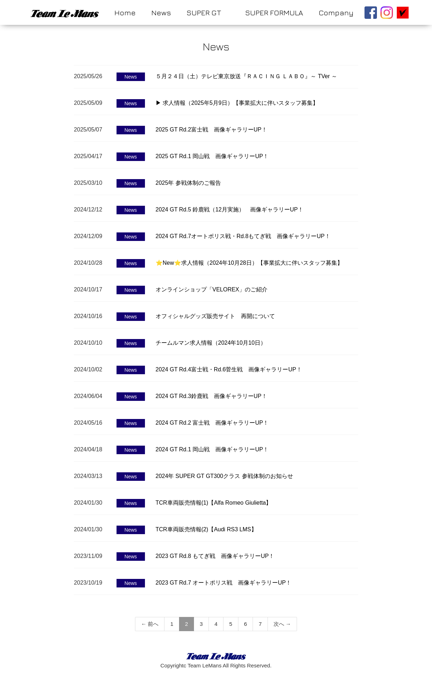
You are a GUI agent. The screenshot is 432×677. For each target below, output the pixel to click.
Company (336, 12)
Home (125, 12)
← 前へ (149, 624)
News (161, 12)
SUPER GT (204, 12)
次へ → (282, 624)
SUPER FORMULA (274, 12)
